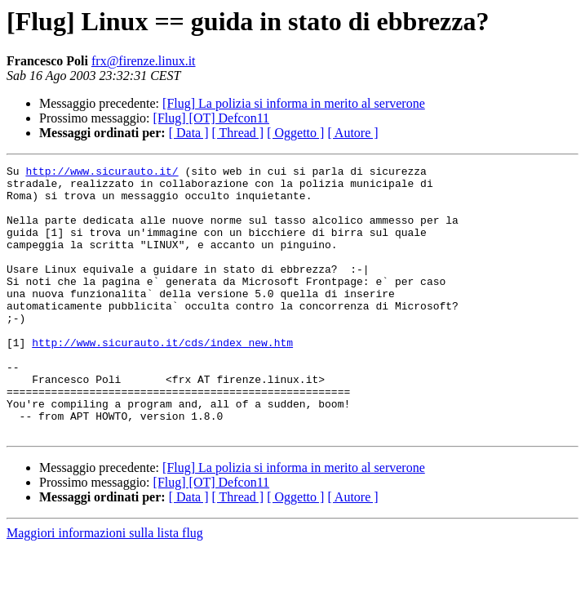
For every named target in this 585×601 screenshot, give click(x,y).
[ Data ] (189, 133)
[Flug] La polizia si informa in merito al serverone (293, 103)
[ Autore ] (352, 133)
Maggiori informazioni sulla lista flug (105, 587)
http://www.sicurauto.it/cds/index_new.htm (162, 379)
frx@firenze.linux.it (143, 61)
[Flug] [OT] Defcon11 (211, 118)
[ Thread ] (238, 133)
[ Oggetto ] (295, 133)
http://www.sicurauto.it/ (101, 173)
